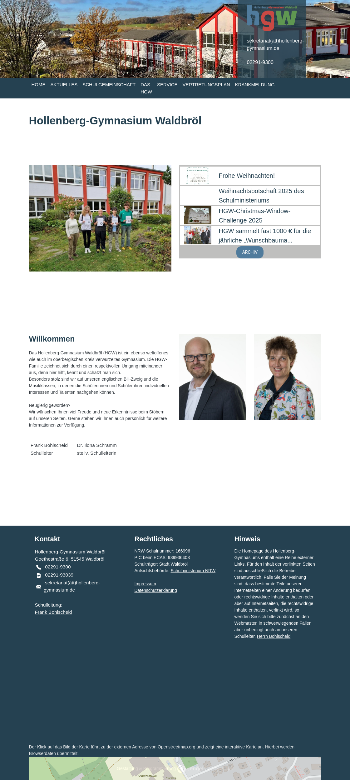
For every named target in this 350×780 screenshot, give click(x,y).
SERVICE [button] (167, 84)
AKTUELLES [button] (64, 84)
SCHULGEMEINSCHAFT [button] (109, 84)
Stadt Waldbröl (173, 564)
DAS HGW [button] (146, 88)
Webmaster (245, 623)
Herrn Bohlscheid (273, 636)
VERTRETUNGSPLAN (206, 84)
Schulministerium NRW (192, 570)
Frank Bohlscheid (53, 612)
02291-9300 (260, 62)
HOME (39, 84)
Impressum (145, 583)
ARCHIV (250, 252)
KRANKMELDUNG (255, 84)
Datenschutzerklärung (155, 590)
